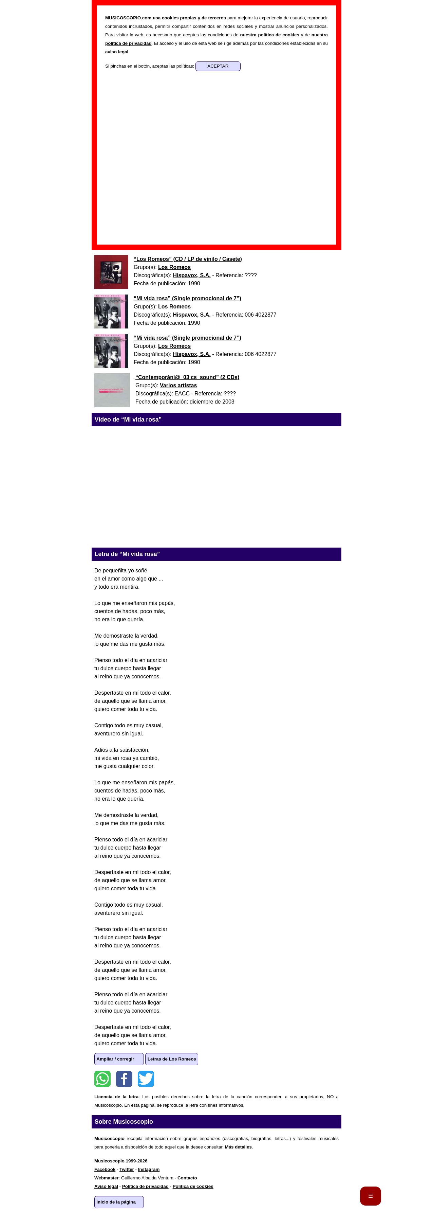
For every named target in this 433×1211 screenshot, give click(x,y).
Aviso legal (106, 1186)
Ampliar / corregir (115, 1059)
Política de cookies (193, 1186)
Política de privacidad (145, 1186)
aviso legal (116, 51)
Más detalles (238, 1147)
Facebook (124, 1079)
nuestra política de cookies (269, 34)
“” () (188, 259)
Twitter (146, 1079)
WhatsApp (102, 1079)
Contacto (187, 1177)
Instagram (149, 1169)
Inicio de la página (116, 1202)
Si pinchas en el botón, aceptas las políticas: (150, 66)
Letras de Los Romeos (172, 1059)
